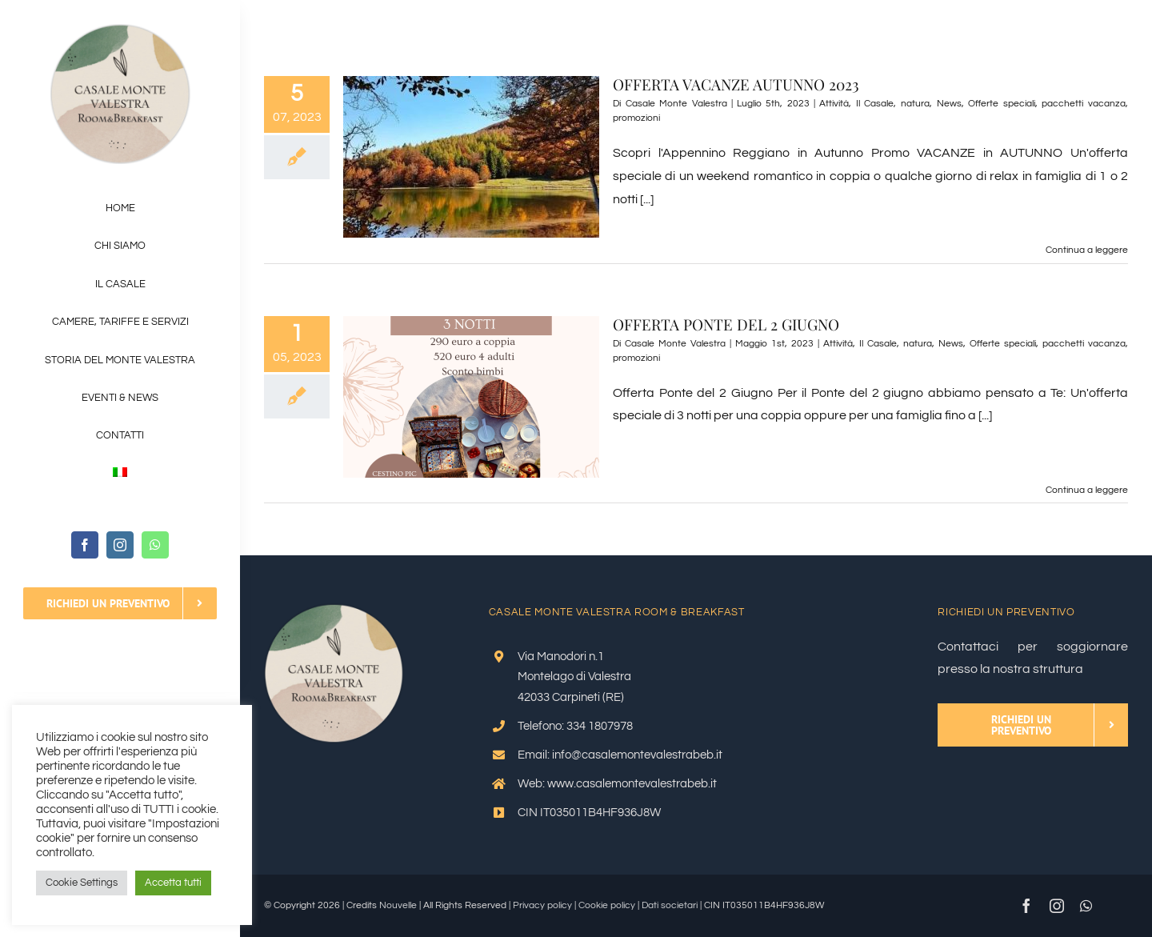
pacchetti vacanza (1084, 103)
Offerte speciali (1001, 103)
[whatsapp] (155, 545)
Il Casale (875, 103)
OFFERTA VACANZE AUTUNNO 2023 (736, 84)
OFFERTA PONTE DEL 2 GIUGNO (726, 324)
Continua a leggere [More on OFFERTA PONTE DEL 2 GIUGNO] (1087, 490)
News (949, 103)
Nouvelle (398, 905)
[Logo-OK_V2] (120, 30)
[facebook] (84, 545)
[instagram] (120, 545)
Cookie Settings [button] (82, 882)
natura (915, 103)
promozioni (636, 118)
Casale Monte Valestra (676, 103)
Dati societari (670, 905)
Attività (834, 103)
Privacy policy (542, 905)
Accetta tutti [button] (173, 882)
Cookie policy (606, 905)
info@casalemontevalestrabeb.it (637, 755)
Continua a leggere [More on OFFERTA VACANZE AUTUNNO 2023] (1087, 250)
